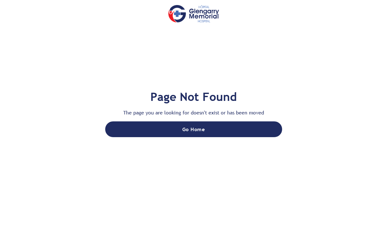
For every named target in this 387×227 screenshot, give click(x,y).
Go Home (193, 129)
